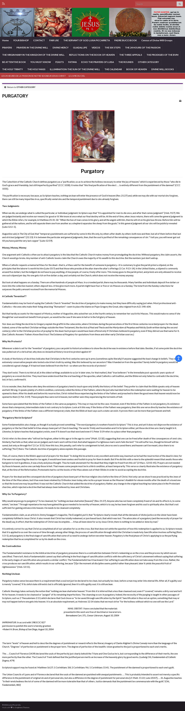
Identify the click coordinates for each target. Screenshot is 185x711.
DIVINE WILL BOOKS (162, 69)
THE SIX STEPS (113, 47)
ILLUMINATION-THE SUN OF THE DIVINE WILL (75, 69)
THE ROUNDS (125, 62)
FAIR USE (54, 40)
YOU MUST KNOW (40, 62)
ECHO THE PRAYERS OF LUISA (97, 62)
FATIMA (72, 62)
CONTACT (39, 40)
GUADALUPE (80, 47)
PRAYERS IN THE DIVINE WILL (32, 47)
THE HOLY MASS (36, 69)
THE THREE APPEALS (130, 54)
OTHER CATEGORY (148, 62)
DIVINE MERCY (61, 47)
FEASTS (59, 62)
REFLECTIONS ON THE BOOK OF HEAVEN (92, 54)
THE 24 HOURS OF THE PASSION (142, 47)
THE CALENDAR (113, 69)
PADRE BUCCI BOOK (125, 40)
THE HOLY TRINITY (12, 69)
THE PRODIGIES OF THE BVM (162, 54)
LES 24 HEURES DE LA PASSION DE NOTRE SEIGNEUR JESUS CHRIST (33, 76)
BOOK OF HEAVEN (136, 69)
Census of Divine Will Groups (156, 40)
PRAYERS (7, 47)
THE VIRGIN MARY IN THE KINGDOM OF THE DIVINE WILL (33, 54)
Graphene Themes (22, 707)
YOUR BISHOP (21, 40)
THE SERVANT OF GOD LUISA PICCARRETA (86, 40)
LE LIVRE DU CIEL (77, 76)
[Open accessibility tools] (178, 358)
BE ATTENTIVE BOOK (14, 62)
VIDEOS (96, 47)
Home (5, 40)
